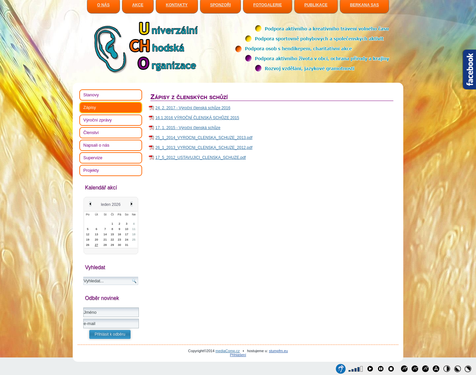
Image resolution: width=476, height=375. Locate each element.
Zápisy (89, 107)
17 (126, 234)
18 (134, 234)
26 (87, 245)
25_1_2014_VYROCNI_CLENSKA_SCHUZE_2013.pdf (204, 137)
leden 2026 (110, 204)
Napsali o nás (96, 145)
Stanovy (91, 94)
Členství (91, 132)
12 (87, 234)
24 (126, 239)
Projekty (91, 170)
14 (105, 234)
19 (87, 239)
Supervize (92, 157)
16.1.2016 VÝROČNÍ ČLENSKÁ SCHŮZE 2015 (197, 118)
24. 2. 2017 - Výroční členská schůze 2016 (192, 108)
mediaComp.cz (228, 351)
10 (126, 229)
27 (96, 245)
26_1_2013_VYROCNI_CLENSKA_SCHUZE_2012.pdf (204, 147)
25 (134, 239)
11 (134, 229)
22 (112, 239)
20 (96, 239)
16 (119, 234)
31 (126, 245)
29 (112, 245)
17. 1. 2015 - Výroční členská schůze (187, 127)
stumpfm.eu (278, 351)
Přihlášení (238, 355)
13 (96, 234)
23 (119, 239)
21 (105, 239)
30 (119, 245)
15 (112, 234)
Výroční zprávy (97, 119)
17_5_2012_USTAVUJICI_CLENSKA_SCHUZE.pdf (200, 157)
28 (105, 245)
